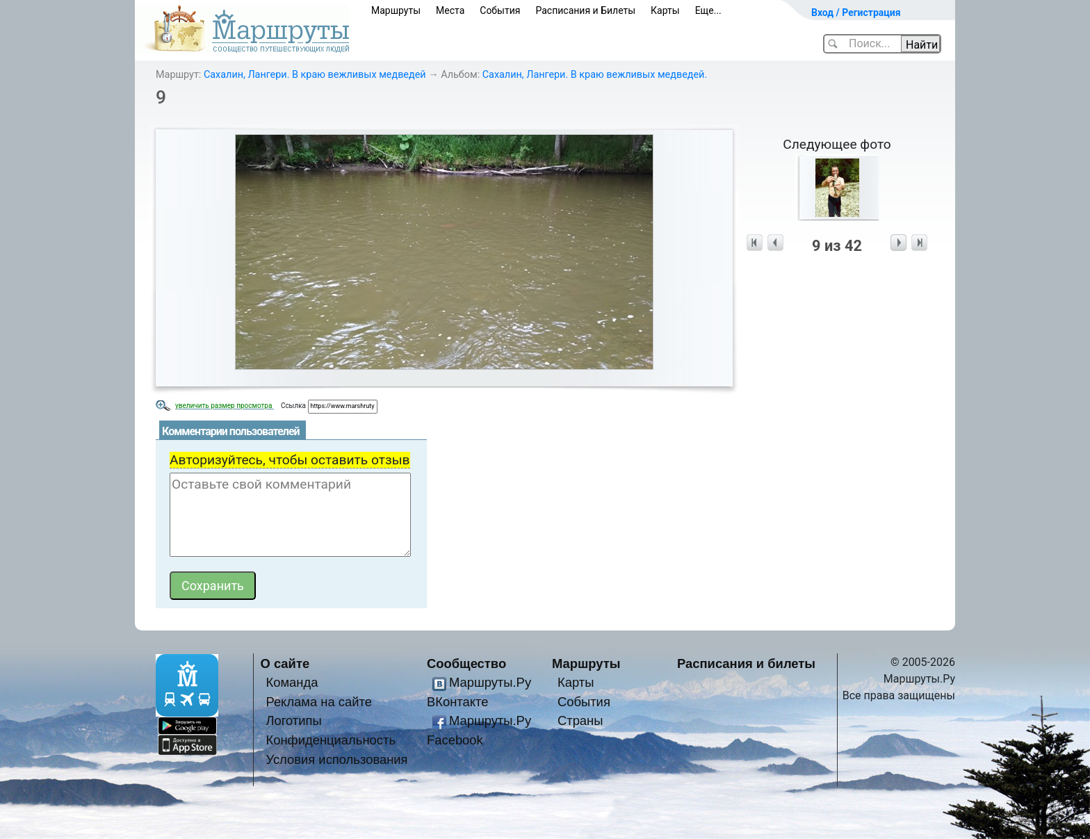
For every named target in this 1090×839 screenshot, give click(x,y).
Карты (665, 10)
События (500, 10)
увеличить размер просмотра (224, 405)
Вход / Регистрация (856, 12)
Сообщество (466, 663)
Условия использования (336, 759)
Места (450, 10)
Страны (580, 720)
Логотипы (293, 720)
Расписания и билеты (746, 663)
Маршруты (396, 10)
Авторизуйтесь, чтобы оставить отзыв (290, 460)
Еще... (708, 10)
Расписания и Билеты (585, 10)
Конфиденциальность (331, 740)
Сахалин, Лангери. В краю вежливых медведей (315, 75)
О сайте (285, 663)
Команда (292, 682)
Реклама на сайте (319, 701)
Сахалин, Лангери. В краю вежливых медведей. (595, 75)
